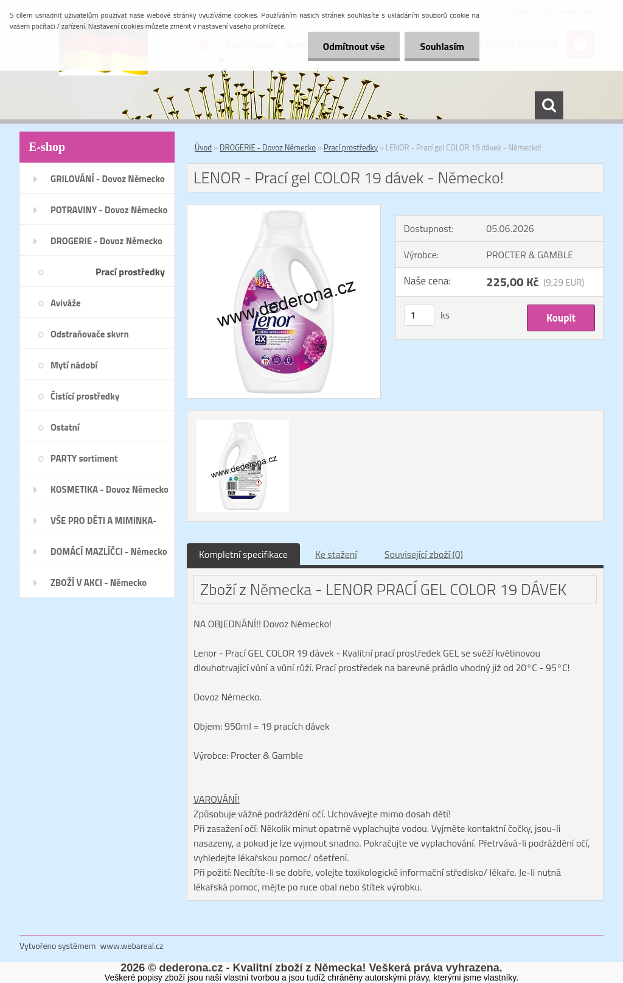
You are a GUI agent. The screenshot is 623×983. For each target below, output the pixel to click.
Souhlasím (442, 46)
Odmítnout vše (354, 46)
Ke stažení (336, 554)
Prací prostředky (351, 147)
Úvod (203, 147)
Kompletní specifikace (243, 554)
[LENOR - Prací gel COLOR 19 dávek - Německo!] (283, 210)
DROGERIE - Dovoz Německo (268, 147)
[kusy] (419, 315)
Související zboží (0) (424, 554)
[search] (549, 105)
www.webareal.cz (132, 945)
